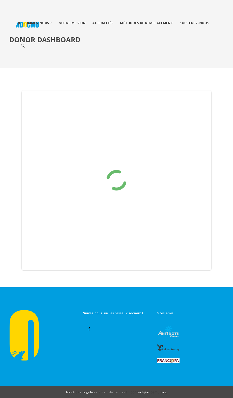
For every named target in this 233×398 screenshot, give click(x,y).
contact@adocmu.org (149, 392)
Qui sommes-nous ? (34, 23)
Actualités (102, 23)
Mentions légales (80, 392)
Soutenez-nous (194, 23)
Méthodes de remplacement (146, 23)
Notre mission (72, 23)
